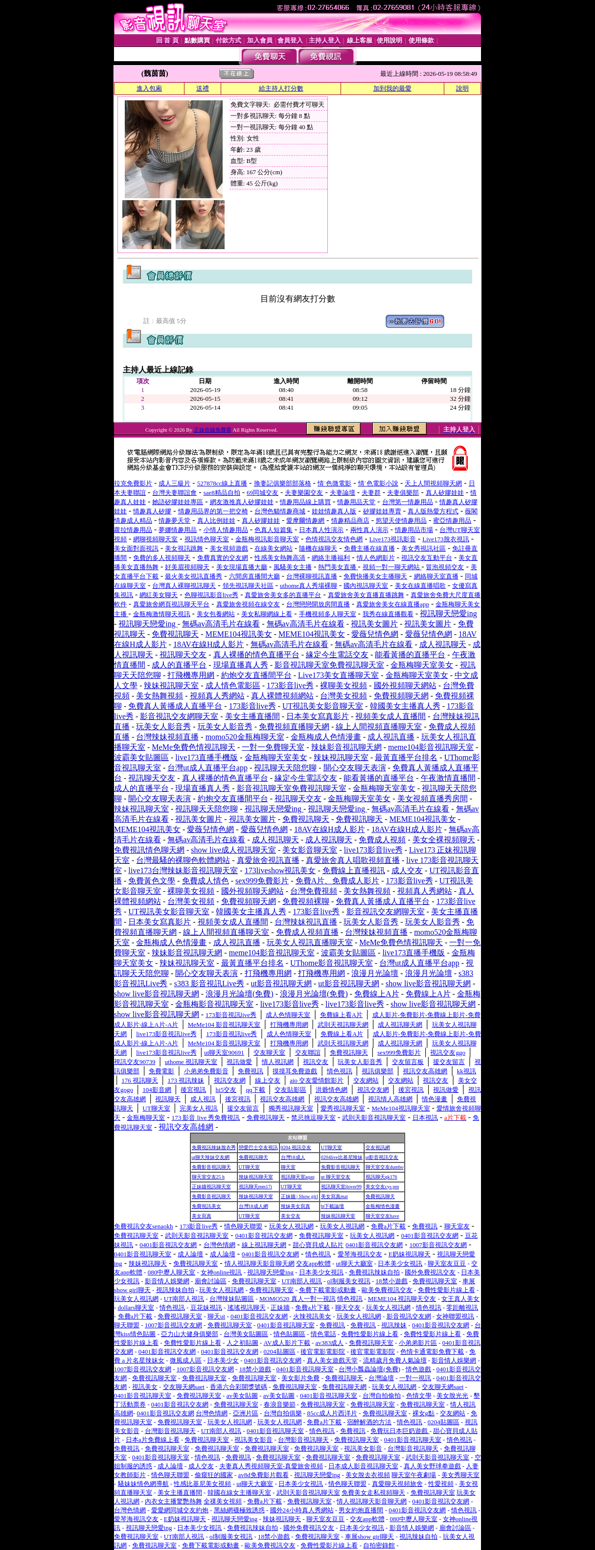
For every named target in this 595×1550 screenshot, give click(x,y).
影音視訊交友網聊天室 (179, 716)
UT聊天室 (331, 1147)
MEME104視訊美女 (239, 634)
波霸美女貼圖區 (141, 757)
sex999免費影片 (262, 881)
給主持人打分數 (281, 88)
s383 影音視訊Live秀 (209, 983)
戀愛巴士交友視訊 (258, 1147)
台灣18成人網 (253, 1206)
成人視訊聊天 (442, 644)
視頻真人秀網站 (217, 696)
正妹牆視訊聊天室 (211, 1186)
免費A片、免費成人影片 (338, 881)
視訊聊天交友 (183, 654)
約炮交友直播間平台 (256, 675)
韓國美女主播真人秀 (405, 706)
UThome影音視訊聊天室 (331, 963)
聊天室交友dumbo (385, 1167)
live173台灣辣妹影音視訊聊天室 (183, 870)
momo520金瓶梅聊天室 (245, 737)
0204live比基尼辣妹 (342, 1157)
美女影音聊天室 (309, 850)
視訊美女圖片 (374, 624)
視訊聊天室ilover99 (341, 1186)
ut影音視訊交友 (382, 1157)
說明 (462, 88)
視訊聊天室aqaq (298, 1177)
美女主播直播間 (252, 716)
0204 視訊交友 (296, 1147)
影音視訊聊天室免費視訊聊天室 (329, 665)
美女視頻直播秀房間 (432, 798)
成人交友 (407, 870)
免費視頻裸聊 (305, 901)
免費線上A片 (376, 994)
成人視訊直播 (390, 737)
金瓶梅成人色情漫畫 (326, 737)
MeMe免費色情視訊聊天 (193, 747)
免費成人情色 (205, 881)
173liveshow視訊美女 (280, 870)
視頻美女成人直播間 (390, 716)
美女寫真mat (334, 1196)
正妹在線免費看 (212, 430)
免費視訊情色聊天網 (149, 850)
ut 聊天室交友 (335, 1177)
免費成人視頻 (382, 839)
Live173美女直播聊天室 (338, 675)
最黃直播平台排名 (406, 757)
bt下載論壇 (332, 1206)
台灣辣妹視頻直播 (167, 737)
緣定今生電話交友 (337, 654)
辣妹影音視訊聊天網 (346, 747)
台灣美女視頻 (343, 696)
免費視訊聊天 (175, 634)
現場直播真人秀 (240, 665)
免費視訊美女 (206, 1206)
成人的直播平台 (179, 665)
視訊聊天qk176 (381, 1177)
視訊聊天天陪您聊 (285, 767)
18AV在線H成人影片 (208, 644)
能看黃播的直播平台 (410, 654)
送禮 (202, 88)
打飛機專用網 (190, 675)
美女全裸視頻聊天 (443, 839)
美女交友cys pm (382, 1186)
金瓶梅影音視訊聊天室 (214, 1004)
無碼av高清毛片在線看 (221, 624)
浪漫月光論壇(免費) (240, 994)
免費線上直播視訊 (353, 870)
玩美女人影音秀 (163, 726)
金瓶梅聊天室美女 (421, 665)
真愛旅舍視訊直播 (268, 860)
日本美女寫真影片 (317, 716)
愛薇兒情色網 (374, 634)
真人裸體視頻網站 (282, 696)
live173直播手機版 (206, 757)
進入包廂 (149, 88)
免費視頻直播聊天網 (294, 726)
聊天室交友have (382, 1216)
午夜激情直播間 (448, 778)
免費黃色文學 (151, 881)
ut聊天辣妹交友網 (211, 1157)
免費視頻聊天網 (401, 696)
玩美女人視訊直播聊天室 (310, 942)
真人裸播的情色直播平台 (256, 654)
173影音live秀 (290, 685)
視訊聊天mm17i (255, 1186)
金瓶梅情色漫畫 (383, 1206)
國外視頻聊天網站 (405, 685)
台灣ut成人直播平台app (207, 767)
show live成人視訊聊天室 (233, 850)
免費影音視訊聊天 (211, 1167)
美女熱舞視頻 (159, 696)
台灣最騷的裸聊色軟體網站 (183, 860)
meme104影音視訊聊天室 (431, 747)
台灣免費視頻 (313, 891)
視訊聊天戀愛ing (448, 613)
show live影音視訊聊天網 (428, 983)
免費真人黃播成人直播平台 (175, 706)
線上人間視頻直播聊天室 (379, 726)
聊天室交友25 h (208, 1177)
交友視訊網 (378, 1147)
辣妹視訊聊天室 (171, 685)
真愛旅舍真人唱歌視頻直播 (353, 860)
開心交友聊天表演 (354, 767)
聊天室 (288, 1167)
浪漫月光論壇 (374, 973)
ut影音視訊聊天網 (281, 983)
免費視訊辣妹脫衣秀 (214, 1147)
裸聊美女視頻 (343, 685)
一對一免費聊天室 (273, 747)
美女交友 (290, 1216)
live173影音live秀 (373, 850)
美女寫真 (201, 1216)
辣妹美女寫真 (295, 1206)
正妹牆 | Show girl (299, 1196)
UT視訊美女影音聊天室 (322, 706)
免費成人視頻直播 (307, 932)
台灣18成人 (293, 1157)
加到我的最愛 (392, 88)
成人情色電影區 (233, 685)
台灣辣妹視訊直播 (306, 922)
